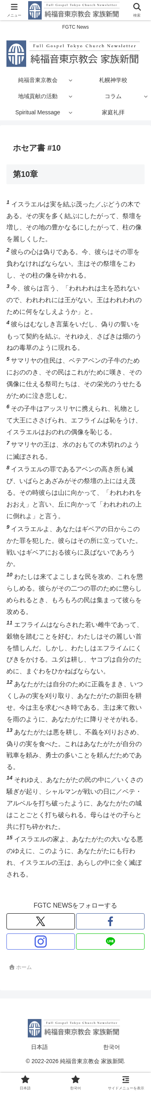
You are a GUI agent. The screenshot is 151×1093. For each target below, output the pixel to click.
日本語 (39, 1047)
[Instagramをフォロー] (40, 941)
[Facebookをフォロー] (110, 921)
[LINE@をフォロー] (110, 941)
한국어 (111, 1047)
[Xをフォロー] (40, 921)
